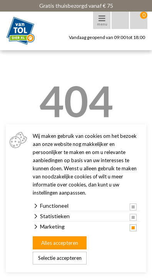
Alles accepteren (59, 243)
